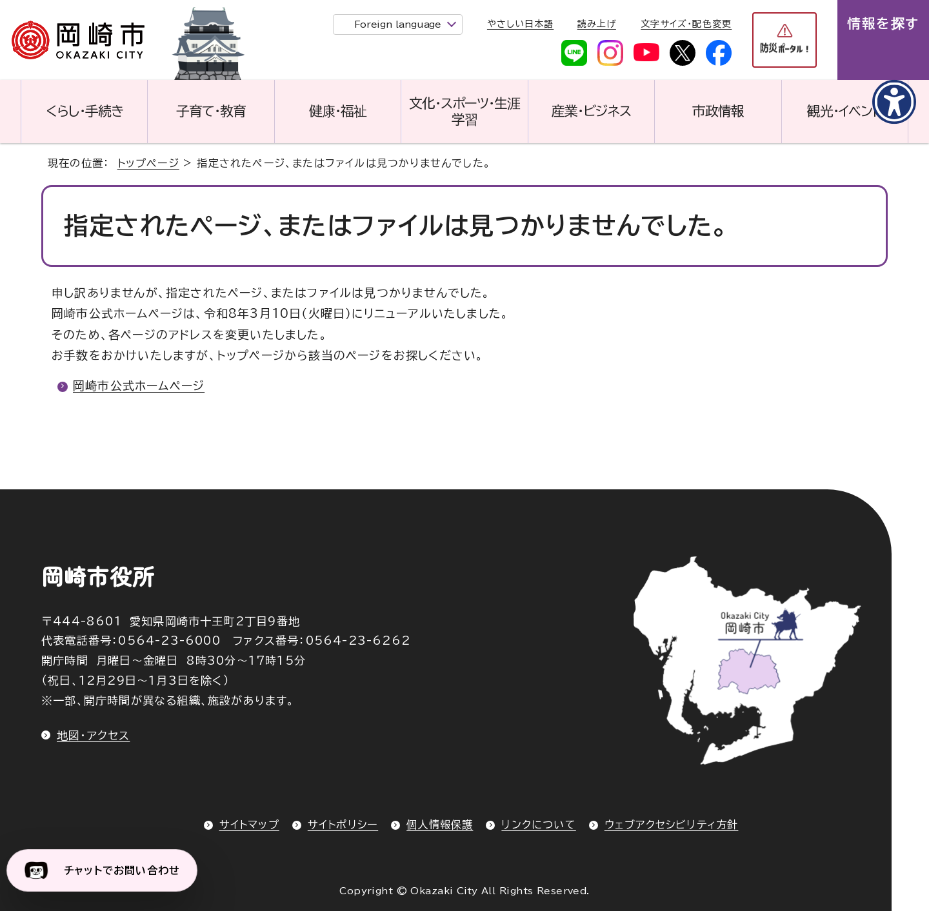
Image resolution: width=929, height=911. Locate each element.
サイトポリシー (343, 824)
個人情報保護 (439, 824)
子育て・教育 (211, 110)
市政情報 (718, 110)
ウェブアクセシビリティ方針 (671, 824)
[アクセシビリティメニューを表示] (893, 102)
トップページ (148, 163)
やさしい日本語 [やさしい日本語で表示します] (520, 23)
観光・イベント (844, 110)
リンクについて (538, 824)
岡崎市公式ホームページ (139, 385)
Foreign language (397, 24)
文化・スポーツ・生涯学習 (464, 111)
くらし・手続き (84, 110)
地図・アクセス (93, 735)
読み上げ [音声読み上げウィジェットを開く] (596, 23)
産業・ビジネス (591, 110)
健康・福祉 (337, 110)
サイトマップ (249, 824)
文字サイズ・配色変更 (686, 23)
